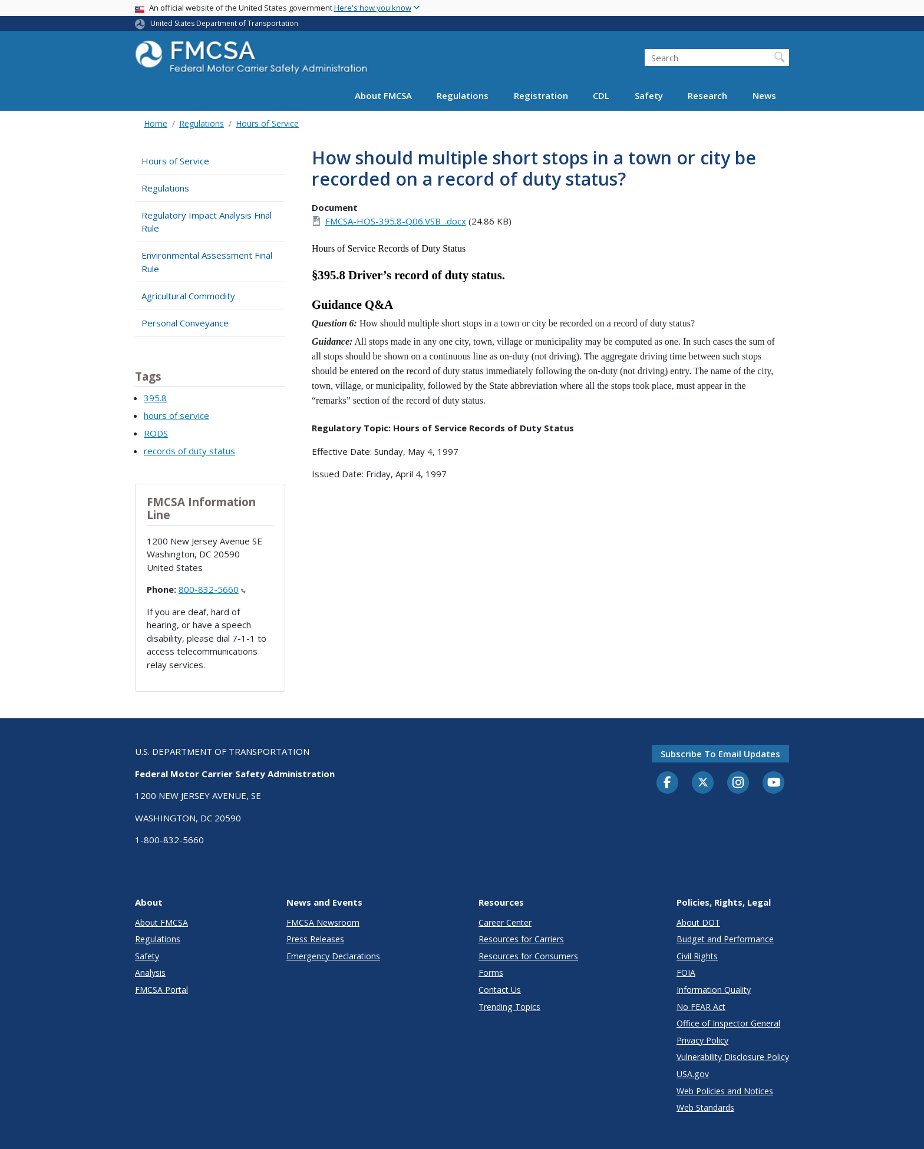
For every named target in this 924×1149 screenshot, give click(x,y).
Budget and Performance (725, 939)
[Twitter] (703, 782)
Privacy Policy (702, 1040)
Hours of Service (267, 123)
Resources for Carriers (521, 939)
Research (707, 95)
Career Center (505, 922)
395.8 (155, 398)
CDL (601, 95)
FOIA (685, 972)
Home (155, 123)
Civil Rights (697, 956)
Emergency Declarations (333, 956)
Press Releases (315, 939)
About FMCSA (383, 95)
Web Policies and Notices (724, 1091)
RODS (156, 433)
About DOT (698, 922)
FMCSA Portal (161, 989)
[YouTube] (774, 783)
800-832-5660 (212, 589)
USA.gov (692, 1073)
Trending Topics (509, 1006)
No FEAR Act (700, 1006)
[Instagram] (738, 784)
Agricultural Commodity (188, 296)
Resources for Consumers (528, 956)
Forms (490, 972)
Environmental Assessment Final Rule (206, 262)
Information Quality (713, 989)
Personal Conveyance (185, 323)
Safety (649, 95)
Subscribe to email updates (720, 754)
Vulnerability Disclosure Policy (732, 1056)
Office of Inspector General (728, 1023)
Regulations (463, 95)
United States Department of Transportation (224, 23)
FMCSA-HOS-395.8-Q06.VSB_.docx (395, 221)
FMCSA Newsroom (322, 922)
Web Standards (705, 1107)
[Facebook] (667, 783)
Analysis (150, 972)
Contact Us (499, 989)
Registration (541, 95)
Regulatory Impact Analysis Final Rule (206, 222)
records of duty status (189, 451)
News (764, 95)
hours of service (176, 415)
